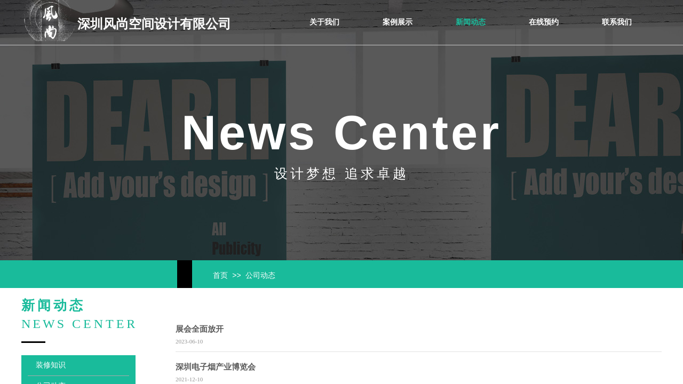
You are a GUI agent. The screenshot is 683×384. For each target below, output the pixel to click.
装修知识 (51, 365)
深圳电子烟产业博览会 (216, 367)
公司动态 (260, 275)
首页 (220, 275)
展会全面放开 (200, 329)
